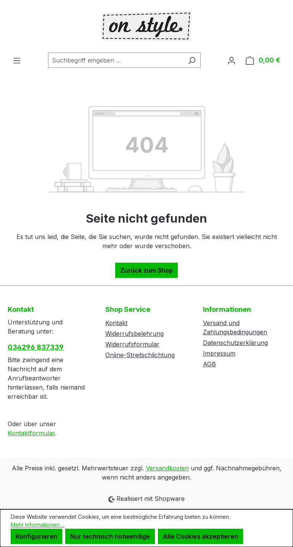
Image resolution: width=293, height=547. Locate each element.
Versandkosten (167, 468)
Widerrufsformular (132, 344)
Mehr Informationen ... (37, 524)
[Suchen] (192, 60)
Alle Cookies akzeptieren (200, 536)
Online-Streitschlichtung (140, 355)
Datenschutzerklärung (235, 342)
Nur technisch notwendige (110, 536)
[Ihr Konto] (231, 60)
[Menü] (17, 60)
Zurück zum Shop (146, 270)
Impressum (219, 353)
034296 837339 (36, 347)
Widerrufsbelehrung (134, 333)
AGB (209, 364)
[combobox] (115, 60)
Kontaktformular (31, 433)
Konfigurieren (36, 536)
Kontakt (116, 323)
